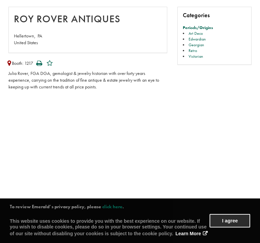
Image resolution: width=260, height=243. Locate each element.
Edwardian (197, 39)
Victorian (196, 56)
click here (112, 207)
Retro (193, 50)
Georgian (196, 45)
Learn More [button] (188, 233)
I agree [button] (230, 220)
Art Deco (196, 33)
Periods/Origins (198, 27)
